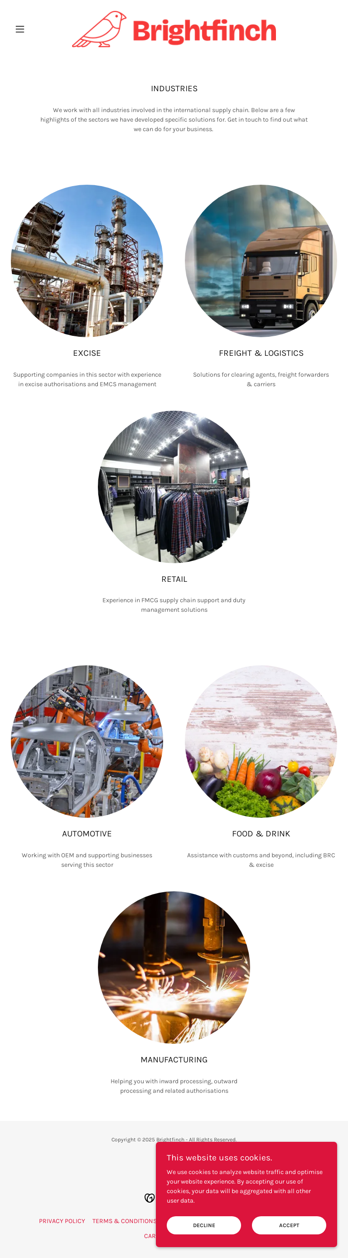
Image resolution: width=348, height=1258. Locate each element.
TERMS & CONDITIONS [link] (124, 1221)
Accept (289, 1225)
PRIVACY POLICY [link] (62, 1221)
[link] (174, 29)
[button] (35, 29)
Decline (204, 1225)
